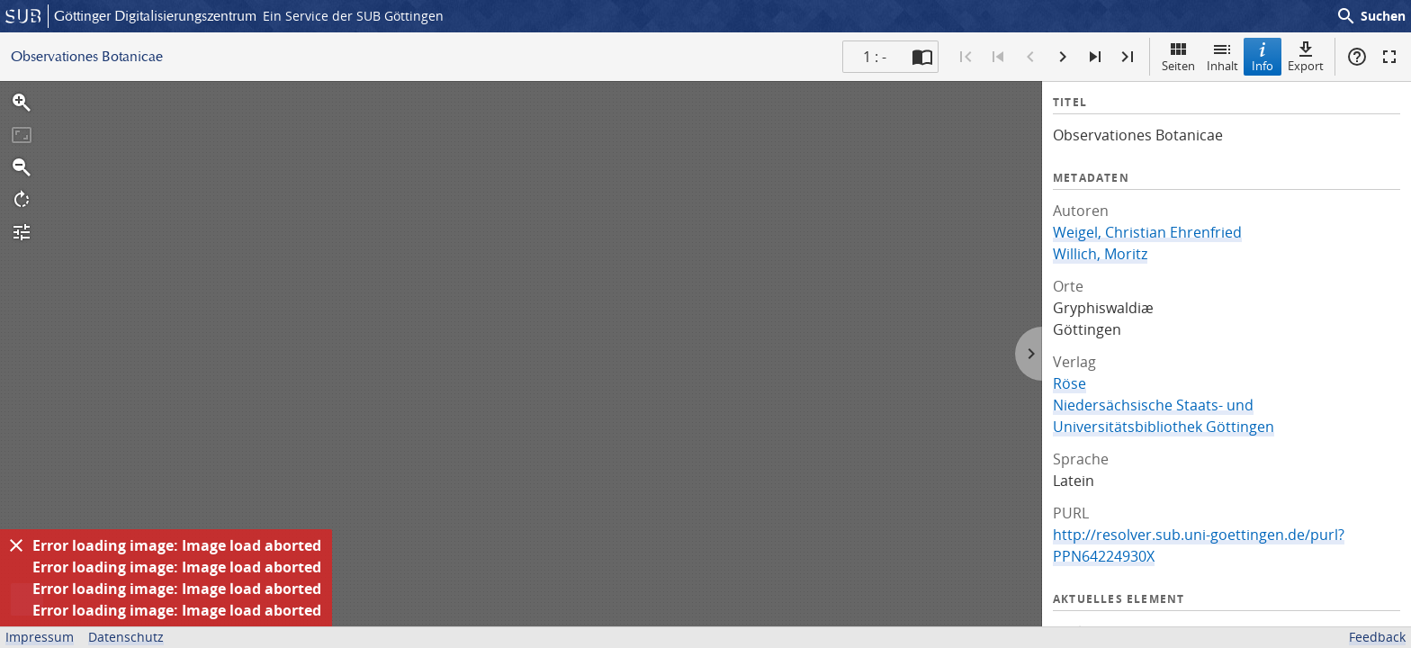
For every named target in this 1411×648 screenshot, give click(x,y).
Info (1262, 56)
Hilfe (1357, 57)
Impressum (39, 636)
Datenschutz (126, 636)
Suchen (1370, 16)
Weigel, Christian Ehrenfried (1147, 232)
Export (1306, 56)
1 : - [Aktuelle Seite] (874, 57)
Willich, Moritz (1100, 254)
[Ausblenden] (16, 545)
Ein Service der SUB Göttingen (353, 15)
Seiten (1178, 56)
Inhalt (1222, 56)
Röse (1069, 383)
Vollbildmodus (1389, 57)
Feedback (1377, 636)
